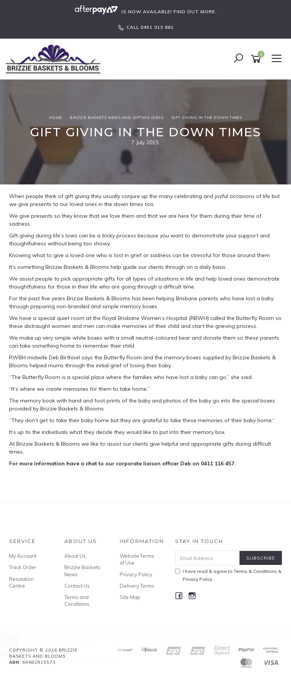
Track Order (22, 567)
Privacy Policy (136, 574)
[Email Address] (207, 558)
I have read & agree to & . (228, 575)
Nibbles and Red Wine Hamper (65, 645)
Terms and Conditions (76, 600)
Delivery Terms (137, 586)
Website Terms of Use (137, 559)
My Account (22, 556)
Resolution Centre (21, 582)
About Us (75, 556)
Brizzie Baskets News (82, 570)
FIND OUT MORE (194, 11)
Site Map (130, 597)
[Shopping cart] (257, 59)
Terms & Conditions (255, 571)
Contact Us (77, 586)
